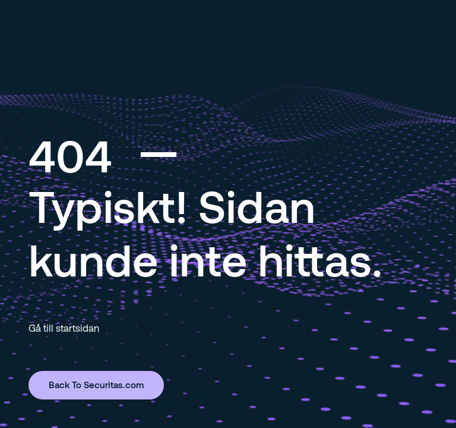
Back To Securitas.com (96, 384)
